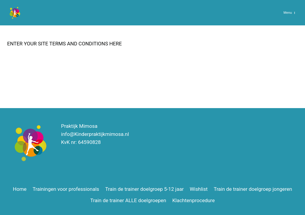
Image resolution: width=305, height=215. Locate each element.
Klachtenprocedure (193, 200)
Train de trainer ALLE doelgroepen (128, 200)
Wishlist (199, 189)
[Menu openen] (289, 12)
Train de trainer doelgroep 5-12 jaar (144, 189)
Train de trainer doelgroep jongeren (253, 189)
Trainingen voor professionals (65, 189)
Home (20, 189)
